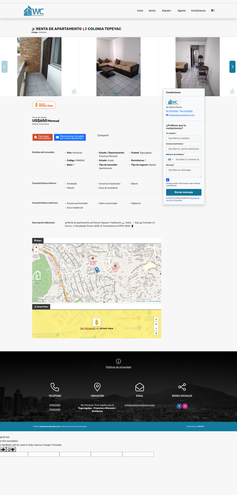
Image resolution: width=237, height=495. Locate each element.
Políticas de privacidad (118, 367)
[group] (39, 66)
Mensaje (170, 165)
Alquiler (166, 10)
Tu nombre (171, 133)
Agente (182, 10)
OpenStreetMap (155, 301)
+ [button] (36, 247)
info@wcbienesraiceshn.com (182, 115)
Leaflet (138, 301)
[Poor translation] (11, 449)
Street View (44, 105)
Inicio (140, 10)
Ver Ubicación (88, 328)
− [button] (36, 252)
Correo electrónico (175, 143)
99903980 (173, 111)
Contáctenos (198, 10)
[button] (113, 93)
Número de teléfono (175, 154)
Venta (152, 10)
